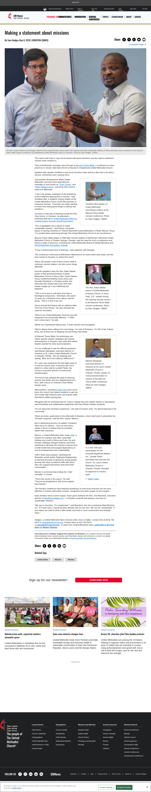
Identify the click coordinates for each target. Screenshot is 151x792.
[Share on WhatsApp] (134, 39)
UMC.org (133, 9)
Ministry (71, 560)
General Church (130, 725)
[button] (20, 774)
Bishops (127, 734)
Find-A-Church (80, 9)
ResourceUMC (109, 9)
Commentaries (65, 16)
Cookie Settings (141, 774)
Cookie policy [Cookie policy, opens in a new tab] (17, 788)
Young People (37, 748)
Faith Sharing (61, 737)
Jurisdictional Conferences (133, 756)
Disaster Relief (83, 730)
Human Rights (108, 737)
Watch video (93, 479)
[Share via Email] (144, 39)
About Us (128, 774)
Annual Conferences (131, 748)
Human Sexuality (109, 734)
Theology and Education (87, 741)
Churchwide (117, 18)
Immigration (80, 16)
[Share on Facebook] (124, 39)
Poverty (106, 745)
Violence (106, 748)
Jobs (92, 774)
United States (43, 560)
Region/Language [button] (55, 9)
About (129, 18)
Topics (106, 18)
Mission (58, 560)
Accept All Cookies (124, 787)
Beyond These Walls (85, 165)
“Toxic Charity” (65, 184)
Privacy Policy (102, 774)
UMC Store (120, 9)
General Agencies (130, 741)
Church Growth (61, 730)
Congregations (37, 737)
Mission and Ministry (86, 725)
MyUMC (145, 9)
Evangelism (61, 725)
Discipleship (60, 734)
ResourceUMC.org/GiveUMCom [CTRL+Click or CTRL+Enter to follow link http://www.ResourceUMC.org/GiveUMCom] (83, 538)
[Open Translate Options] (137, 44)
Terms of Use (116, 774)
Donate (138, 18)
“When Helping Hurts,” (45, 187)
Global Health (83, 734)
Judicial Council (129, 737)
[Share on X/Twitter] (129, 39)
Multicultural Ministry (63, 741)
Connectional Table (131, 745)
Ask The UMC (94, 9)
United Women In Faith (40, 745)
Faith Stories (36, 730)
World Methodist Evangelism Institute (51, 245)
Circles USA (61, 390)
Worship (81, 745)
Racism (106, 741)
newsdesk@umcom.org (52, 522)
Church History (83, 737)
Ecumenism (60, 745)
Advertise (73, 774)
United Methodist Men (40, 741)
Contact (83, 774)
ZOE (72, 435)
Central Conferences (131, 752)
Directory (69, 9)
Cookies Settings (106, 787)
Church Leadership (39, 734)
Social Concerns (12, 630)
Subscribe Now (99, 580)
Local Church (37, 725)
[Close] (147, 787)
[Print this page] (139, 39)
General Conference (94, 18)
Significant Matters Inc (54, 498)
